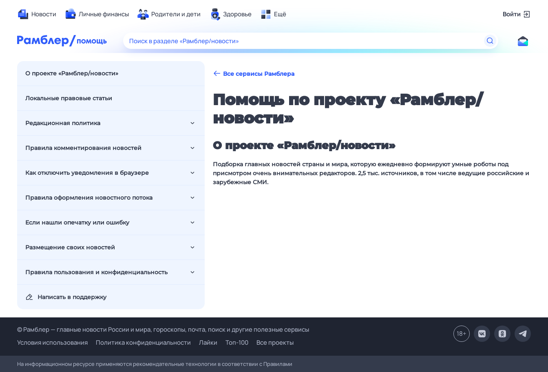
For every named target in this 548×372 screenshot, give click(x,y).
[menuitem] (36, 14)
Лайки (208, 342)
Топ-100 (236, 342)
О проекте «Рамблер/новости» (71, 73)
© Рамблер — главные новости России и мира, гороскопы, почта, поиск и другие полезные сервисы (163, 329)
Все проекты (275, 342)
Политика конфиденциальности (143, 342)
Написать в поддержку (65, 297)
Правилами (277, 364)
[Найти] (490, 41)
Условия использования (52, 342)
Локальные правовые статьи (68, 98)
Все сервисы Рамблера (253, 73)
